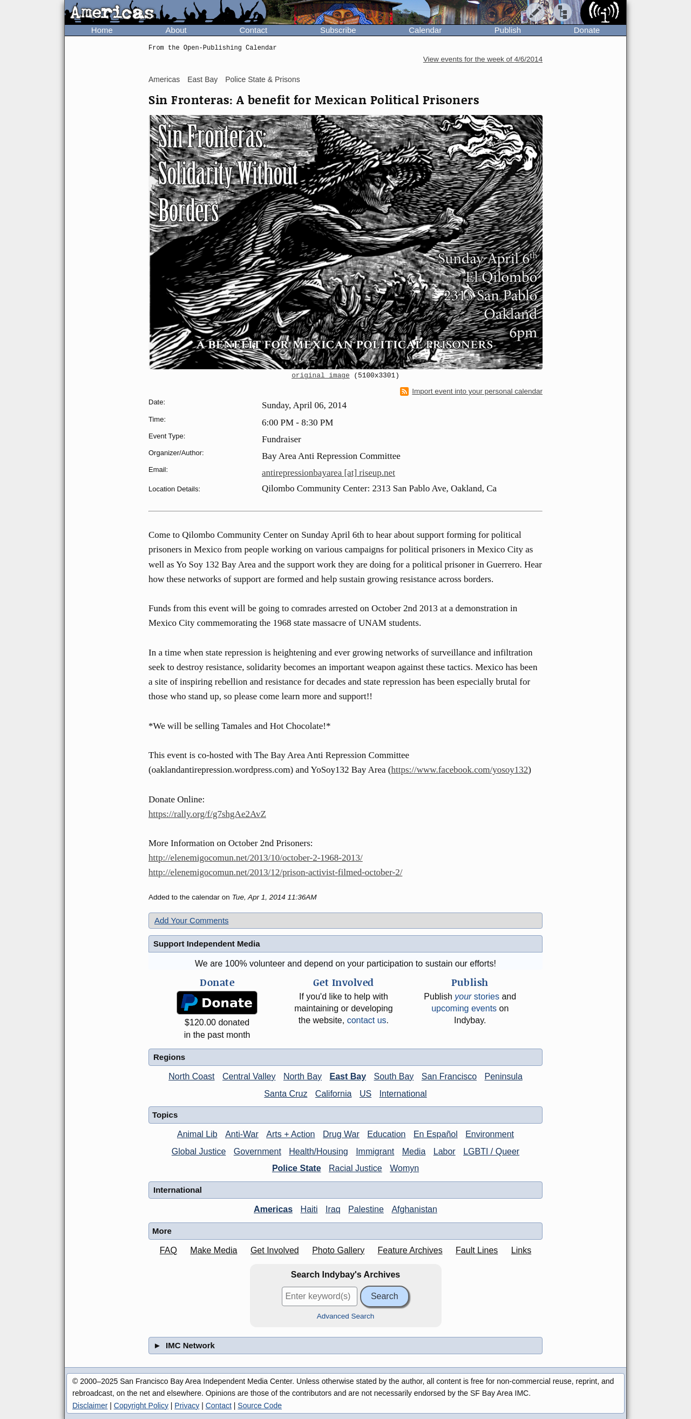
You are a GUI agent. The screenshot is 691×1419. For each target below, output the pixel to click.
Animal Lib (197, 1134)
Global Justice (199, 1151)
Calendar (425, 30)
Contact (253, 30)
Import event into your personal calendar (471, 391)
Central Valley (248, 1076)
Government (257, 1151)
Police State (296, 1168)
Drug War (341, 1134)
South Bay (394, 1076)
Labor (444, 1151)
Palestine (366, 1209)
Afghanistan (414, 1209)
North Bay (302, 1076)
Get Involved (274, 1250)
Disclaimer (89, 1405)
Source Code (260, 1405)
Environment (489, 1134)
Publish (507, 30)
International (403, 1093)
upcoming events (464, 1008)
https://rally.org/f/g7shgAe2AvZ (207, 814)
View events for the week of (483, 59)
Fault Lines (477, 1250)
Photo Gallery (338, 1250)
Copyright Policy (141, 1405)
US (365, 1093)
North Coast (191, 1076)
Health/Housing (318, 1151)
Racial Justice (355, 1168)
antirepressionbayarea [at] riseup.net (328, 473)
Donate (587, 30)
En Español (436, 1134)
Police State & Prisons (262, 79)
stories (477, 996)
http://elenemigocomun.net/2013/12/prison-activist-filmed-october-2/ (275, 872)
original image (321, 376)
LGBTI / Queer (491, 1151)
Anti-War (242, 1134)
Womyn (404, 1168)
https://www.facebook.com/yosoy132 (459, 770)
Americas (164, 79)
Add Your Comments (191, 920)
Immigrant (375, 1151)
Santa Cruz (285, 1093)
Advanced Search (346, 1316)
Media (414, 1151)
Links (521, 1250)
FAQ (168, 1250)
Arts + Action (290, 1134)
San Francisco (449, 1076)
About (176, 30)
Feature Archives (410, 1250)
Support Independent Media (206, 943)
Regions (169, 1057)
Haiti (309, 1209)
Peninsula (504, 1076)
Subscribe (338, 30)
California (333, 1093)
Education (386, 1134)
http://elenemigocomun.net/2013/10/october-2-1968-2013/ (255, 858)
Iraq (333, 1209)
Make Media (213, 1250)
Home (102, 30)
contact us (367, 1020)
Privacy (186, 1405)
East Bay (202, 79)
